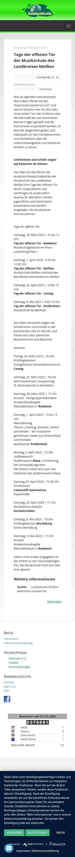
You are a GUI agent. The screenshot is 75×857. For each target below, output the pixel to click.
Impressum (11, 639)
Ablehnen (14, 832)
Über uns (10, 686)
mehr (61, 832)
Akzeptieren (37, 832)
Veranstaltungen (19, 667)
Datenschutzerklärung (18, 643)
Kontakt (9, 682)
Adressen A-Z (17, 658)
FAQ (6, 691)
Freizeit (13, 662)
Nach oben (54, 601)
